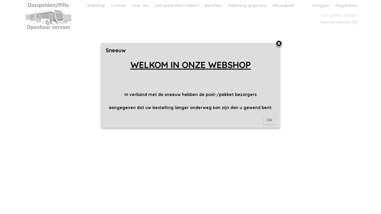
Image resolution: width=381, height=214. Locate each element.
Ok (269, 119)
